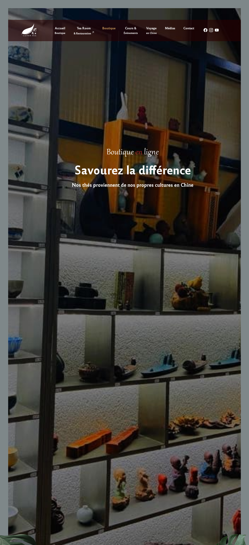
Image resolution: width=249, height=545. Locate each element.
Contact (188, 28)
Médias (170, 28)
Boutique (108, 28)
